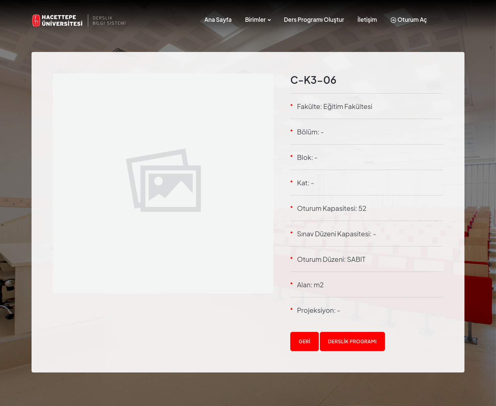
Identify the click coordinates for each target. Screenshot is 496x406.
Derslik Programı (352, 341)
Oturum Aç (408, 19)
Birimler (255, 19)
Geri (304, 341)
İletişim (367, 19)
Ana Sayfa (218, 19)
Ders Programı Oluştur (314, 19)
